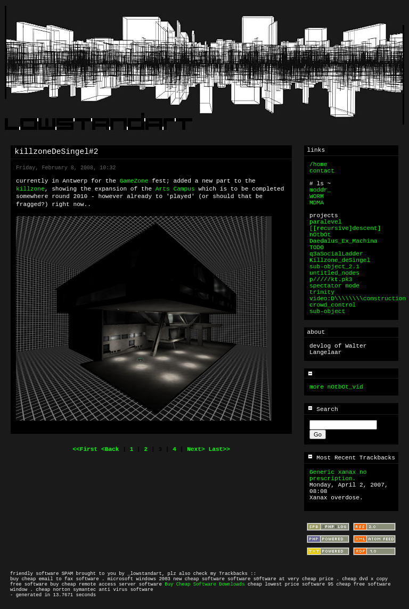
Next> (197, 449)
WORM (316, 196)
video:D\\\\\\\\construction (357, 298)
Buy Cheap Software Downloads (204, 584)
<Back (111, 449)
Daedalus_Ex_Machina (343, 241)
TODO (316, 247)
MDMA (316, 203)
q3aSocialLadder (336, 254)
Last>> (219, 449)
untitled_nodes (334, 273)
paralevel (325, 222)
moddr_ (320, 190)
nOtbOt (320, 235)
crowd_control (332, 305)
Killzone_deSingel (339, 260)
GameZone (134, 181)
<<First (86, 449)
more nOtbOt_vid (336, 387)
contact (321, 171)
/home (318, 164)
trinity (321, 292)
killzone (30, 189)
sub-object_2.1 (334, 267)
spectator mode (334, 286)
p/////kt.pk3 (331, 279)
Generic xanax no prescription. (337, 475)
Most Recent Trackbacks (351, 458)
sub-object (327, 311)
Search (322, 409)
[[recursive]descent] (345, 228)
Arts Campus (175, 189)
